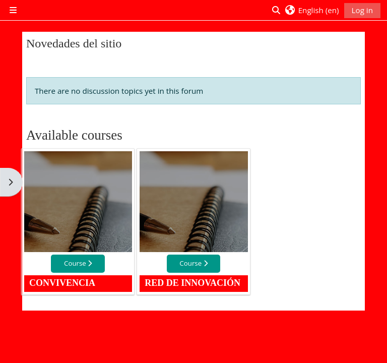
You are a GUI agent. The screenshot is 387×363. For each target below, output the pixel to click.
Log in (362, 10)
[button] (311, 10)
